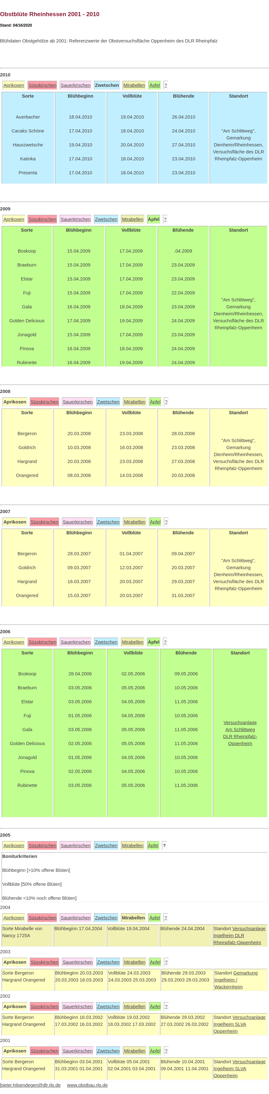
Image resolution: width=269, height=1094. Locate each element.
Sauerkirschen (76, 85)
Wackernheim (228, 986)
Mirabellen (134, 85)
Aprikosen (13, 85)
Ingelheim (224, 935)
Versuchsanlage (249, 928)
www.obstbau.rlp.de (87, 1085)
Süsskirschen (42, 85)
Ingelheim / (225, 979)
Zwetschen (106, 219)
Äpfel (154, 85)
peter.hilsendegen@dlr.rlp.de (31, 1085)
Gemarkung (245, 972)
